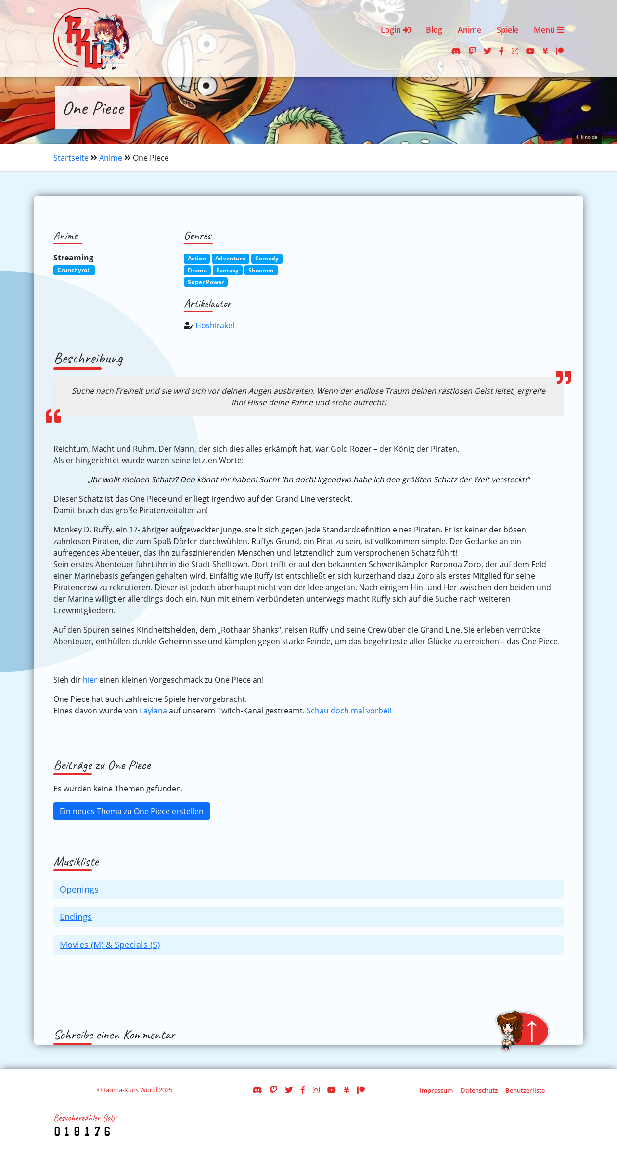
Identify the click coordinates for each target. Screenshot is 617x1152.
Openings (79, 889)
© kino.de (587, 137)
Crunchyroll (74, 270)
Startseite (71, 158)
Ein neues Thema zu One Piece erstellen (132, 811)
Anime (469, 30)
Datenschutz (479, 1090)
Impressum (436, 1090)
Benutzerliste (525, 1090)
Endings (76, 916)
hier (90, 679)
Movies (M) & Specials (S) (110, 944)
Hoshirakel (214, 325)
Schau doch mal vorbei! (349, 710)
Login (396, 30)
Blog (434, 30)
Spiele (507, 30)
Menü (549, 30)
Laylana (153, 710)
